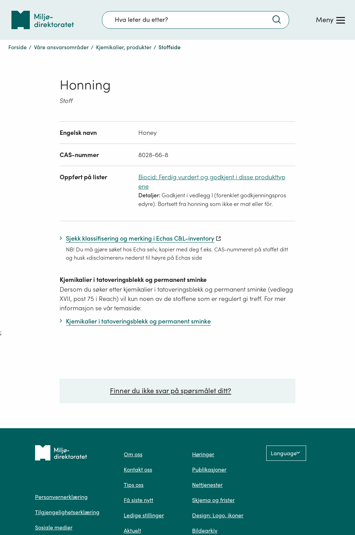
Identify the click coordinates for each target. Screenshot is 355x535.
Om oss (133, 454)
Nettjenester (207, 484)
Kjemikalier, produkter (123, 47)
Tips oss (134, 484)
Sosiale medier (53, 527)
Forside (17, 47)
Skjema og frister (213, 500)
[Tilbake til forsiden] (42, 20)
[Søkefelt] (195, 19)
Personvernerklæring (61, 496)
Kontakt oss (138, 469)
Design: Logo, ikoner (217, 515)
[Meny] (330, 19)
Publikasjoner (209, 469)
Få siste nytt (138, 500)
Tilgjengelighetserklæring (67, 512)
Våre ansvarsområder (61, 47)
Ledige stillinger (144, 515)
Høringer (203, 454)
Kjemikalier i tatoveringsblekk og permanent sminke (133, 280)
